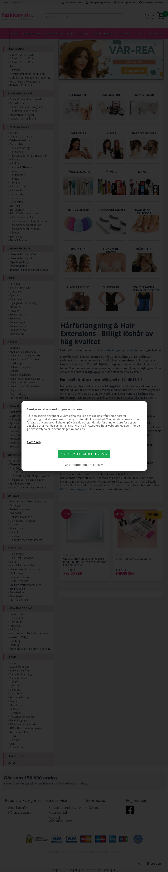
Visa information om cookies (84, 465)
